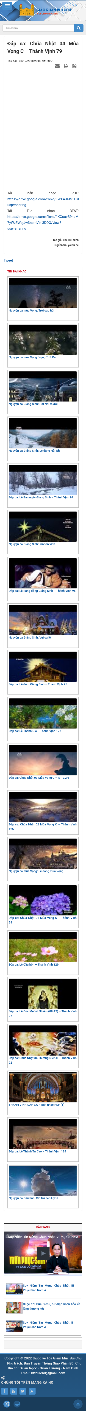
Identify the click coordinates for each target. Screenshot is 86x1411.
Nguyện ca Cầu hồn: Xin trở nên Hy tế (43, 1182)
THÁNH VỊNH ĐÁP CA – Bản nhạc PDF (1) (43, 1089)
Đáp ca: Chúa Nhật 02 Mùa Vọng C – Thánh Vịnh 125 (43, 811)
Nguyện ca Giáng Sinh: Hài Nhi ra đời (43, 388)
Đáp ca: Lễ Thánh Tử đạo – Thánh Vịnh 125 (43, 1136)
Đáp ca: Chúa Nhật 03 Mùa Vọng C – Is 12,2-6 (43, 762)
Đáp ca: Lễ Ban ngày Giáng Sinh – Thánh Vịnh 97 (43, 482)
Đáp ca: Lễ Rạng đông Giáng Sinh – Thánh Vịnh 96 (43, 575)
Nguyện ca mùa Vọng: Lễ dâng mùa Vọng (43, 855)
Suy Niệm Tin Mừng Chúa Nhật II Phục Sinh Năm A (48, 1325)
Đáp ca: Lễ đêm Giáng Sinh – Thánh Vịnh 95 (43, 668)
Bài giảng (43, 1227)
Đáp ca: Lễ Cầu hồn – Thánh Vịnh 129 (43, 949)
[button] (43, 1253)
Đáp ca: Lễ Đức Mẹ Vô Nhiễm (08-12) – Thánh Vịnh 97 (43, 998)
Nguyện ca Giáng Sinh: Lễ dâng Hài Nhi (43, 435)
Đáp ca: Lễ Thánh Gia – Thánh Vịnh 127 (43, 715)
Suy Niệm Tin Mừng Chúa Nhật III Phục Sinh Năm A (48, 1288)
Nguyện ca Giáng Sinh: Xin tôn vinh (43, 528)
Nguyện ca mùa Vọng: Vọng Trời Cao (43, 341)
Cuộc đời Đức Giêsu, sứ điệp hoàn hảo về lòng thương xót (51, 1306)
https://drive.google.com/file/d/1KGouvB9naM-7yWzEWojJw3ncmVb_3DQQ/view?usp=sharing (43, 223)
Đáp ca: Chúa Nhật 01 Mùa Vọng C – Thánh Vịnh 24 (43, 904)
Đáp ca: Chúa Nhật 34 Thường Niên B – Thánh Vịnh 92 (43, 1044)
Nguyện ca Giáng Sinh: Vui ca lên (43, 622)
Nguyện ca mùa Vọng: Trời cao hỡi (43, 295)
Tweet (8, 260)
